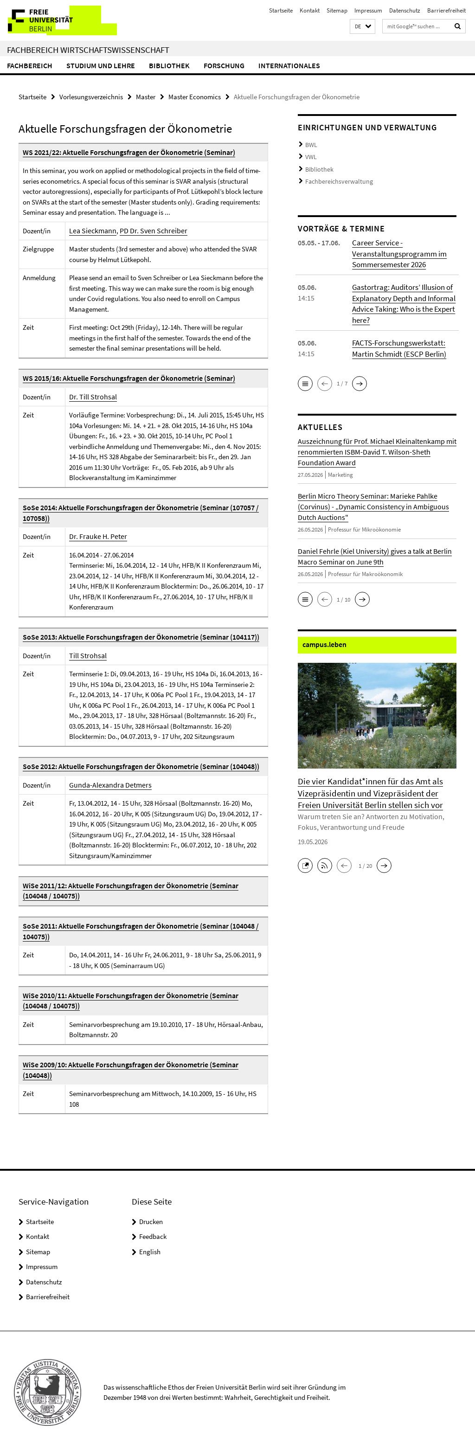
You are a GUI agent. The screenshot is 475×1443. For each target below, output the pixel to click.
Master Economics (194, 96)
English (149, 1240)
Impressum (368, 10)
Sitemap (337, 10)
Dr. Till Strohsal (91, 396)
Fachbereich (29, 65)
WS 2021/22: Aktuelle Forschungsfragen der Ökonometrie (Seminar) (124, 152)
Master (145, 96)
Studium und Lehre (100, 65)
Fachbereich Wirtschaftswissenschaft (88, 49)
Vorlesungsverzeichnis (91, 96)
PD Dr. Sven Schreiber (146, 230)
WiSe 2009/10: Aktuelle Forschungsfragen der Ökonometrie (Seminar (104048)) (141, 1064)
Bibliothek (169, 65)
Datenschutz (404, 10)
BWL (310, 144)
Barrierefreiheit (446, 10)
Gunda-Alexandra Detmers (107, 784)
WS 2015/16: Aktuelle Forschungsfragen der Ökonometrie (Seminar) (124, 377)
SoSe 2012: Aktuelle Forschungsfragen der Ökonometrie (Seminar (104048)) (136, 766)
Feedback (153, 1225)
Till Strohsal (86, 655)
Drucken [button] (151, 1210)
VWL (310, 155)
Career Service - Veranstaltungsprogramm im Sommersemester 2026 (397, 249)
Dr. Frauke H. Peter (95, 536)
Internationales (289, 65)
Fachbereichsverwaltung (335, 178)
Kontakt (310, 10)
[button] (362, 26)
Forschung (224, 65)
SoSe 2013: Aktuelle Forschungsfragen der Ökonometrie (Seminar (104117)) (136, 636)
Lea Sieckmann (91, 230)
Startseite (281, 10)
